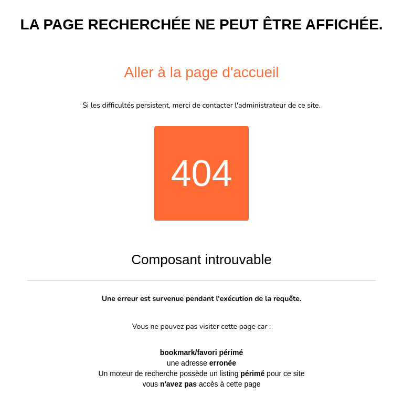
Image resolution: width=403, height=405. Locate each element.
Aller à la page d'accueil (201, 72)
